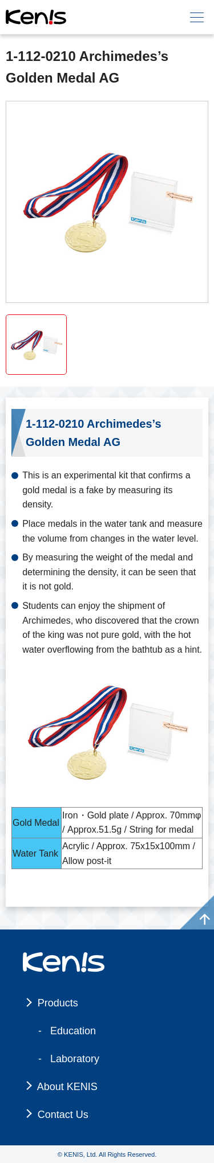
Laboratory (74, 1058)
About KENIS (67, 1086)
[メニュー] (196, 17)
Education (73, 1031)
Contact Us (63, 1114)
